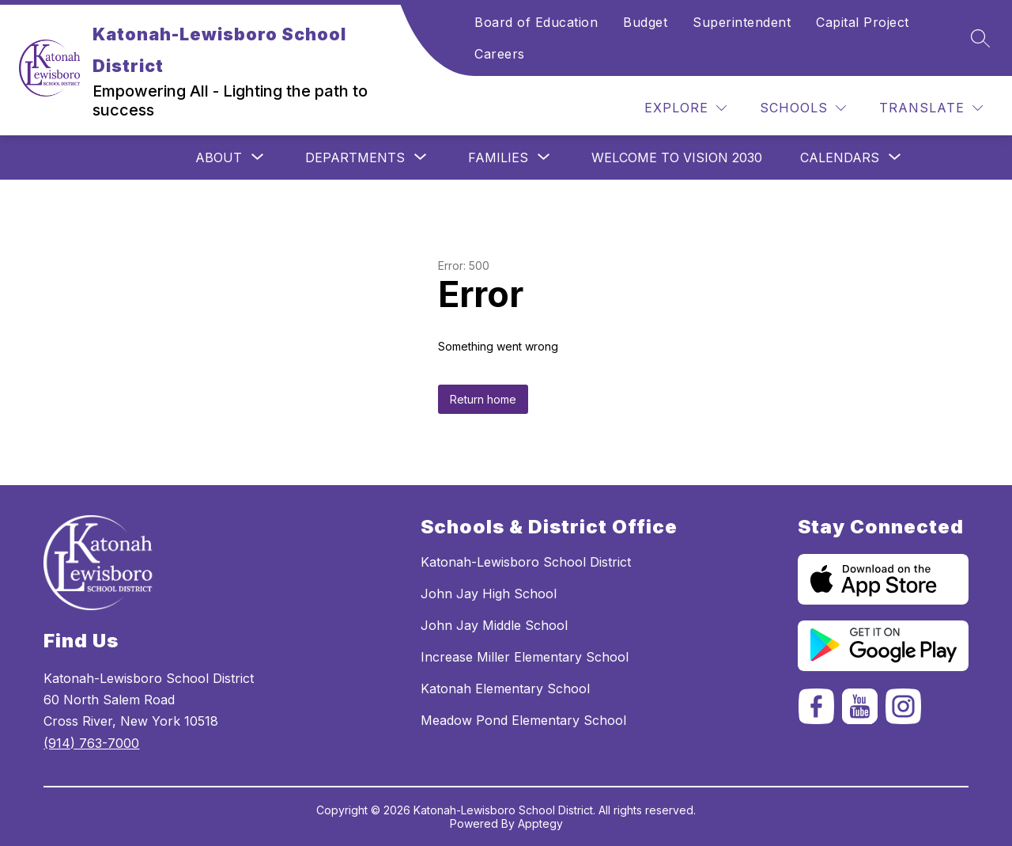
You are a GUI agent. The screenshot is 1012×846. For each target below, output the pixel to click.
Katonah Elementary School (505, 688)
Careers (499, 54)
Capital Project (862, 22)
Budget (645, 22)
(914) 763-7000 (91, 743)
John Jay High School (489, 593)
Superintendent (742, 22)
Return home (483, 399)
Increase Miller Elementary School (525, 657)
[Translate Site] (931, 108)
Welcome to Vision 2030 (676, 157)
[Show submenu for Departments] (355, 157)
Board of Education (536, 22)
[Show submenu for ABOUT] (218, 157)
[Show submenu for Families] (498, 157)
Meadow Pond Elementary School (523, 720)
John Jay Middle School (494, 625)
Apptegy (540, 823)
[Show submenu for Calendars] (839, 157)
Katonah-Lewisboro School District (526, 562)
